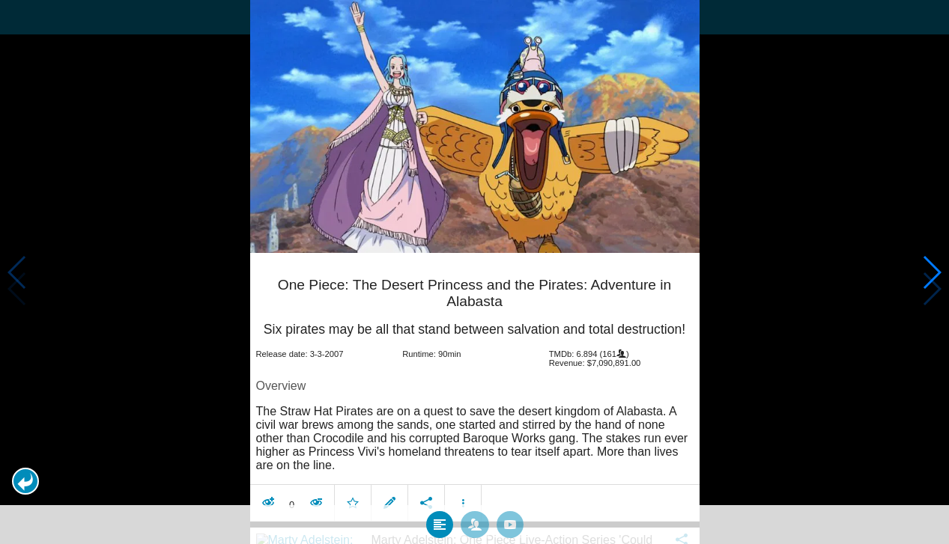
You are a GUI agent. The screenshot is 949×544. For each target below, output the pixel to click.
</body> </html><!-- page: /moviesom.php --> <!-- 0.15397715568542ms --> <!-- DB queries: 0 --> (474, 272)
